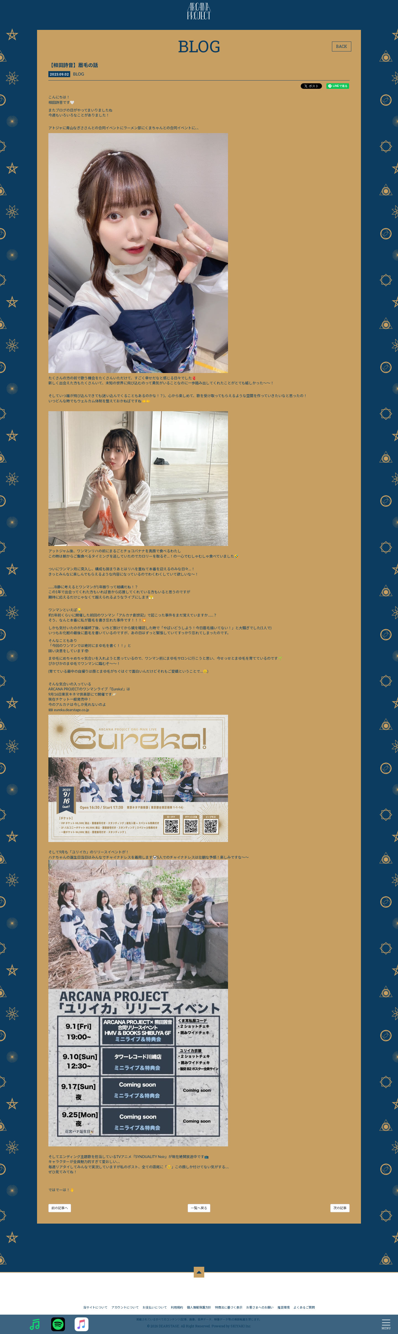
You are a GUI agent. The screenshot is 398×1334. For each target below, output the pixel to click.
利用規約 (177, 1306)
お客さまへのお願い (260, 1306)
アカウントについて (125, 1306)
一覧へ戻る (199, 1208)
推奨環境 (283, 1306)
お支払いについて (155, 1306)
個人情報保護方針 (199, 1306)
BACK (341, 46)
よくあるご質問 (304, 1306)
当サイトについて (95, 1306)
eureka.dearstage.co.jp (71, 710)
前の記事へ (60, 1208)
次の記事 (339, 1208)
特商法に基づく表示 (228, 1306)
